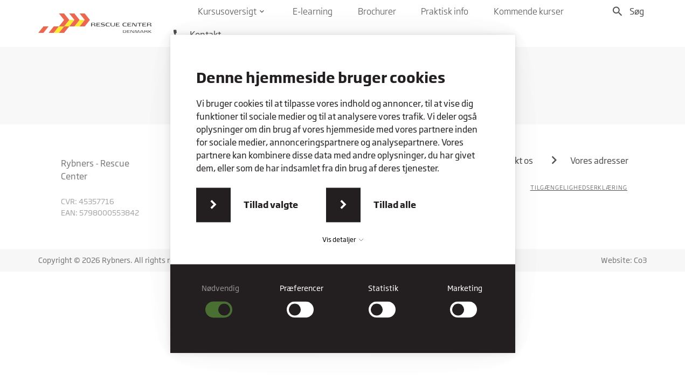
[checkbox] (220, 300)
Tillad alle (394, 204)
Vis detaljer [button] (342, 239)
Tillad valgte (271, 204)
